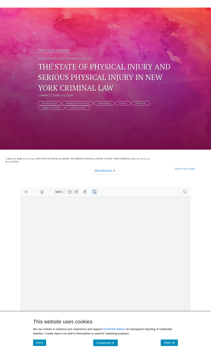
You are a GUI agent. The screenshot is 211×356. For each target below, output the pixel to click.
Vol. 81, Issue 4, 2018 (51, 58)
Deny (41, 342)
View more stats (184, 168)
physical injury (49, 103)
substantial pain (78, 107)
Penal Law (141, 103)
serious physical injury (77, 103)
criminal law (104, 103)
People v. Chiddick (51, 107)
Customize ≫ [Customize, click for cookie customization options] (107, 342)
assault (123, 103)
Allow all (171, 342)
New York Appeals (54, 50)
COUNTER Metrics (114, 329)
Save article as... (105, 170)
